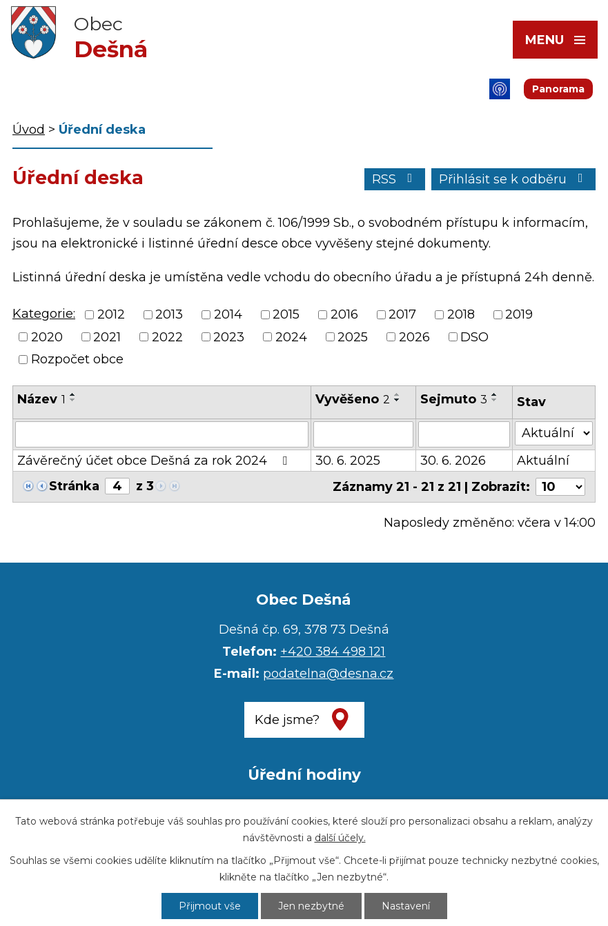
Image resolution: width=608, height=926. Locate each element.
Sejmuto (453, 399)
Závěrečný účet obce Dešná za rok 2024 (155, 460)
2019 (519, 315)
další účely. (340, 838)
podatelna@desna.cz (328, 673)
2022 (167, 337)
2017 (402, 315)
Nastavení (406, 906)
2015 (286, 315)
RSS (395, 179)
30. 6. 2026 (453, 460)
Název (41, 399)
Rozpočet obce (77, 359)
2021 (107, 337)
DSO (474, 337)
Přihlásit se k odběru (514, 179)
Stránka (74, 486)
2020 (47, 337)
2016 (344, 315)
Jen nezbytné (311, 906)
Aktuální (543, 460)
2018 (461, 315)
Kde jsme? (287, 719)
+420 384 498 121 (332, 651)
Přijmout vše (210, 906)
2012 (111, 315)
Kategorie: (43, 313)
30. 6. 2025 (347, 460)
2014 (228, 315)
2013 (169, 315)
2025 (352, 337)
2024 (291, 337)
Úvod (28, 129)
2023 (228, 337)
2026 (414, 337)
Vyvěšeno (352, 399)
